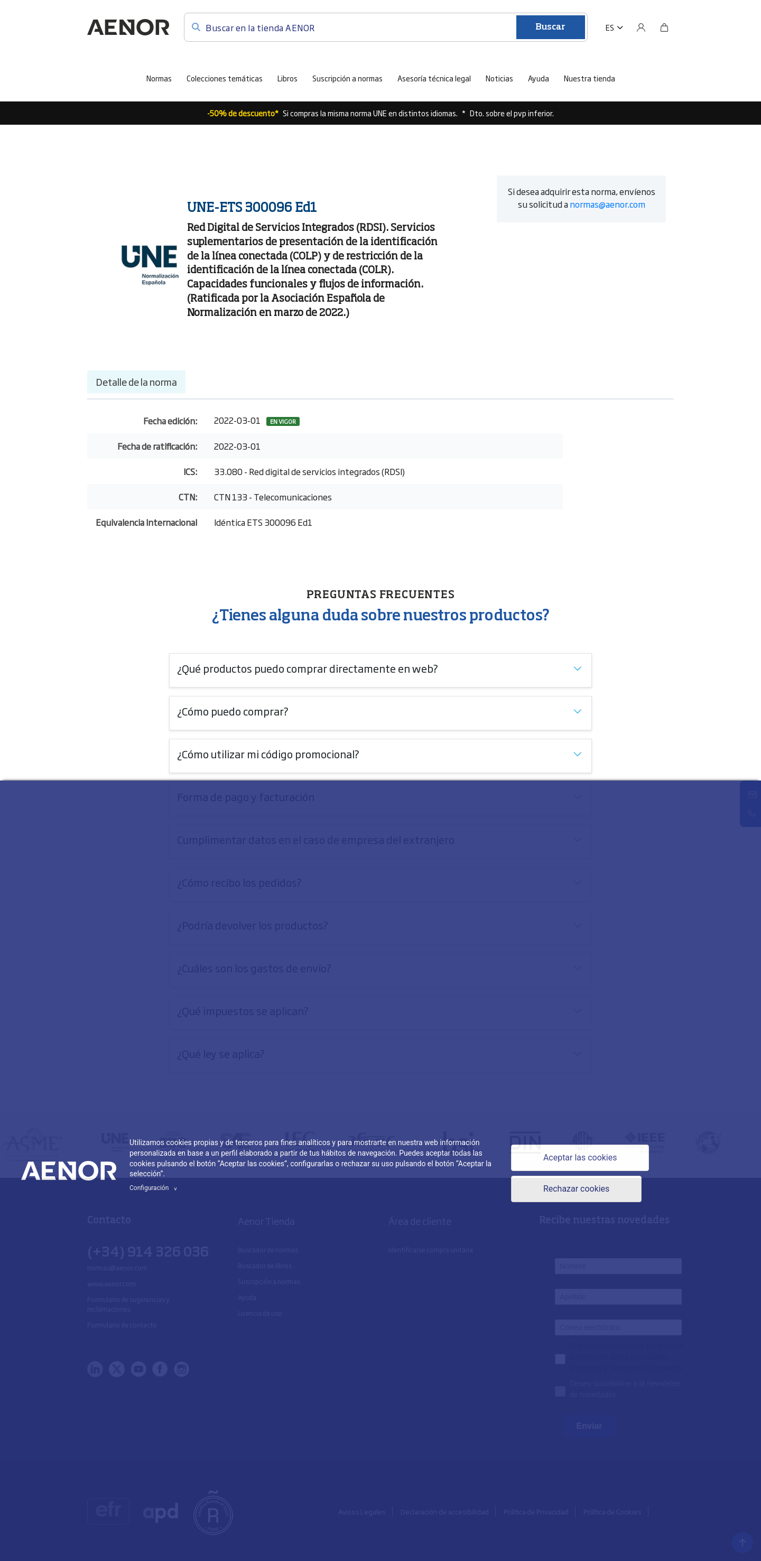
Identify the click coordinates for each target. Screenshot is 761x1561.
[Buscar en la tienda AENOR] (386, 27)
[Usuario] (641, 27)
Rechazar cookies (576, 1189)
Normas (159, 77)
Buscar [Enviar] (550, 27)
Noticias (499, 77)
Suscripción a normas (347, 77)
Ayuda (538, 77)
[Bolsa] (664, 27)
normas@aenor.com (607, 204)
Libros (287, 77)
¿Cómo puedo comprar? (233, 711)
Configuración (154, 1188)
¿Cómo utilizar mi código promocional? (268, 753)
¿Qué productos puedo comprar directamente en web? (307, 668)
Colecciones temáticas (225, 77)
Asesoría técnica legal (434, 77)
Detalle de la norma (136, 381)
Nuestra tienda (589, 77)
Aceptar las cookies (580, 1158)
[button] (614, 27)
